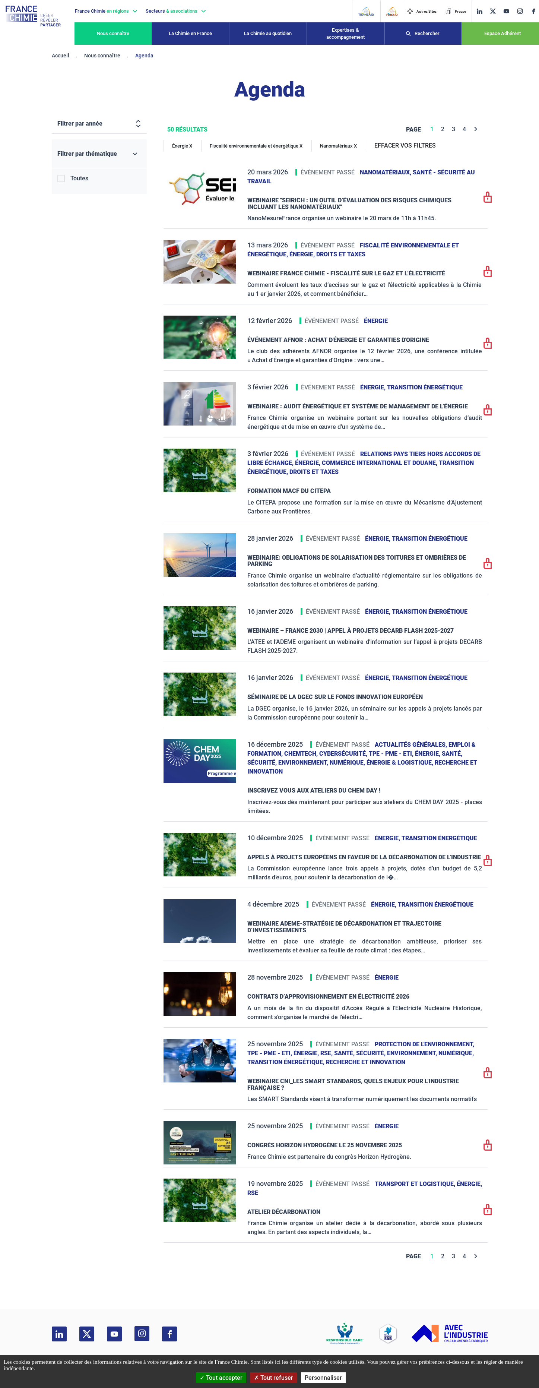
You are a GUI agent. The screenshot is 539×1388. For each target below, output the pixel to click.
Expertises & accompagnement (345, 33)
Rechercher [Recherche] (427, 33)
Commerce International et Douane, (380, 463)
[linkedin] (479, 11)
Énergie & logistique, (401, 762)
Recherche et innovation (365, 1062)
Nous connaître (113, 33)
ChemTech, (301, 753)
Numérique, (348, 762)
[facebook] (533, 11)
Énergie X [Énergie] (182, 146)
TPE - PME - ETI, (392, 753)
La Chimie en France (190, 33)
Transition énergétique (425, 387)
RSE (252, 1192)
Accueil (60, 56)
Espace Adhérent (502, 33)
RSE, (327, 1053)
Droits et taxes (340, 254)
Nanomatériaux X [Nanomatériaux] (338, 146)
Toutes (79, 178)
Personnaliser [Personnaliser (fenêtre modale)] (323, 1377)
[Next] (476, 129)
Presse (456, 11)
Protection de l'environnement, (424, 1044)
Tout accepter (221, 1377)
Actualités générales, (411, 744)
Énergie (376, 321)
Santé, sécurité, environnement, (386, 1053)
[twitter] (493, 11)
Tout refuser (273, 1377)
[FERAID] (391, 11)
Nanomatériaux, (386, 172)
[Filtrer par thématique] (99, 154)
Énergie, (302, 254)
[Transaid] (366, 11)
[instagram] (520, 11)
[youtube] (506, 11)
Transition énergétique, (286, 1062)
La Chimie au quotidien (268, 33)
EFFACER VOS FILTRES (405, 145)
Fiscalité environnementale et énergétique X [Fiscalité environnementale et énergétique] (256, 146)
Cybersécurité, (344, 753)
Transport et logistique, (416, 1184)
